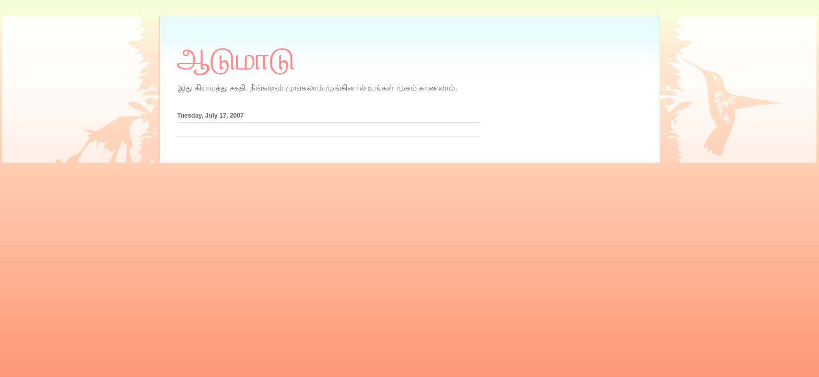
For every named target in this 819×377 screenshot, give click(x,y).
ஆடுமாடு (236, 59)
